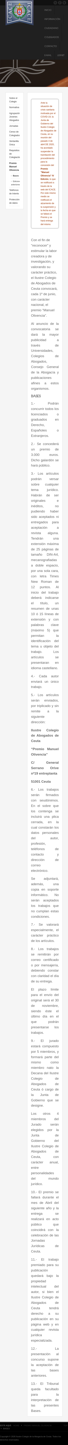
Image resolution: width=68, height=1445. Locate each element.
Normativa (14, 107)
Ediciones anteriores (15, 183)
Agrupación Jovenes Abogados (14, 116)
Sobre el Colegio (13, 100)
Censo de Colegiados (14, 133)
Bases (16, 176)
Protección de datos (14, 201)
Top (66, 1425)
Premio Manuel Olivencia (14, 166)
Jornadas (13, 126)
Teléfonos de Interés (14, 192)
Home (16, 1425)
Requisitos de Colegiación (14, 154)
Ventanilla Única (14, 143)
